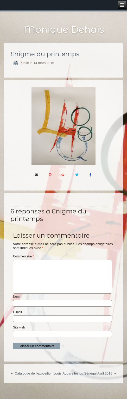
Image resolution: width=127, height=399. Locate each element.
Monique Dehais (64, 29)
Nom (16, 297)
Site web (19, 327)
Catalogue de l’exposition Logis (38, 373)
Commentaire (23, 256)
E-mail (17, 312)
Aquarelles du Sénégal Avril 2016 (87, 373)
